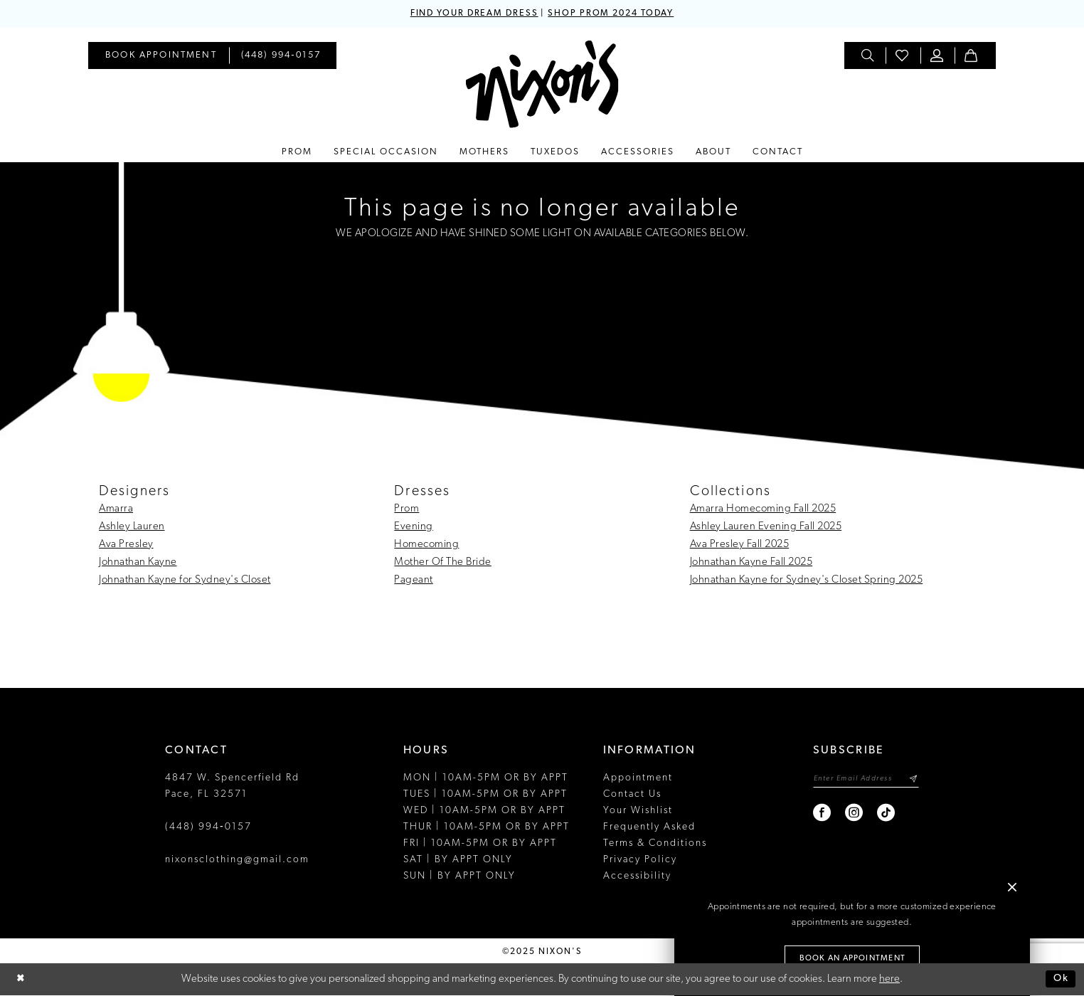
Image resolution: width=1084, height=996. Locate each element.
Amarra (116, 509)
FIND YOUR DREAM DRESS (469, 13)
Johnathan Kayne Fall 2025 (751, 563)
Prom (406, 509)
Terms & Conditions (655, 844)
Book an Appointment (852, 958)
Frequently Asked (649, 827)
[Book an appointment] (161, 56)
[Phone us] (281, 56)
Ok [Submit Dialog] (1060, 979)
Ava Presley (126, 545)
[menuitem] (161, 56)
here (889, 980)
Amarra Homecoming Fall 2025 (763, 509)
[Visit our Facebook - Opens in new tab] (817, 815)
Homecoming (426, 545)
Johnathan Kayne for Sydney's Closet (185, 581)
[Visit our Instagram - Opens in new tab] (849, 815)
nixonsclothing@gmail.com (237, 860)
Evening (413, 527)
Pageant (413, 581)
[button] (937, 56)
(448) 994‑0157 (208, 827)
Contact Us (632, 795)
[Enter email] (863, 780)
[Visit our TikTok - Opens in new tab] (881, 815)
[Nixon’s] (542, 85)
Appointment (638, 778)
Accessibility (637, 877)
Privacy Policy (640, 860)
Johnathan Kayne (138, 563)
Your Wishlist (638, 811)
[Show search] (868, 56)
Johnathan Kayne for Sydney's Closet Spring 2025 (806, 581)
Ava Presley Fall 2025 (740, 545)
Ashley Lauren (132, 527)
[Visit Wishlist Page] (903, 56)
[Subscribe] (913, 780)
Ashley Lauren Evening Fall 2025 (766, 527)
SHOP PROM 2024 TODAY (615, 13)
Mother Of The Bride (442, 563)
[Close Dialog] (21, 980)
